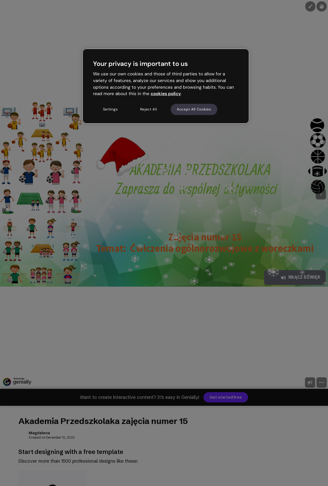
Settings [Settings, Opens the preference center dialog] (110, 109)
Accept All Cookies (194, 109)
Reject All (148, 109)
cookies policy (166, 93)
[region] (166, 86)
